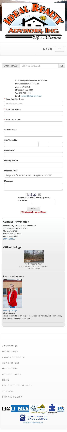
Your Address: (10, 129)
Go (61, 65)
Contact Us (10, 346)
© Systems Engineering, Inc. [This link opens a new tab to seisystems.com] (33, 422)
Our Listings (11, 363)
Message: (8, 181)
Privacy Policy (12, 397)
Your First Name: (12, 109)
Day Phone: (9, 150)
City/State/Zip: (10, 140)
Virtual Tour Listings (17, 385)
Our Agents (10, 368)
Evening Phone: (11, 160)
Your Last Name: (12, 119)
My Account (10, 351)
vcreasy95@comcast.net (31, 96)
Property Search (13, 357)
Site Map (8, 391)
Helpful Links (11, 374)
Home (5, 380)
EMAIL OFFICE (9, 239)
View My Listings (10, 310)
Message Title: (10, 170)
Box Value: (22, 200)
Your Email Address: (14, 99)
